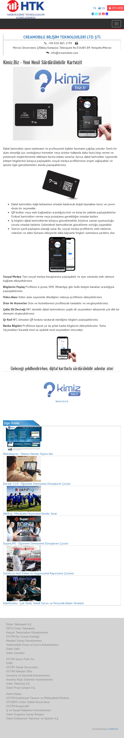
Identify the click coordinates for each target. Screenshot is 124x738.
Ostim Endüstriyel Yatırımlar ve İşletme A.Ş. (32, 718)
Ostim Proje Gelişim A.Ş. (20, 688)
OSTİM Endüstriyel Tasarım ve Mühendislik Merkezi (37, 698)
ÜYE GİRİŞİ (116, 7)
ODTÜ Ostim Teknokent (20, 628)
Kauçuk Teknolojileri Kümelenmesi (27, 632)
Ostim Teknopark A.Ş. (19, 624)
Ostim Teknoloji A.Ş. (18, 683)
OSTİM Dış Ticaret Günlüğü (22, 636)
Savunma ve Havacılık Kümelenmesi (28, 675)
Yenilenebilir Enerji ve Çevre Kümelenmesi (32, 645)
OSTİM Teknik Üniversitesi (22, 667)
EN (101, 8)
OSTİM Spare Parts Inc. (20, 659)
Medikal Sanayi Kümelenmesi (24, 640)
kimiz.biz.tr (62, 401)
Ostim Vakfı (13, 649)
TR (94, 8)
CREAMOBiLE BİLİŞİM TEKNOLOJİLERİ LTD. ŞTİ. (62, 37)
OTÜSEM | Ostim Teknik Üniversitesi (28, 702)
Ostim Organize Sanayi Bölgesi (25, 714)
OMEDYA (113, 729)
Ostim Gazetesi (15, 653)
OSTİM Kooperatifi (17, 706)
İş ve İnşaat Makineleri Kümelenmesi (28, 710)
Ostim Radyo (14, 694)
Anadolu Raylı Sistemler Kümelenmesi (29, 679)
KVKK (9, 663)
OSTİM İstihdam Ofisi (19, 671)
